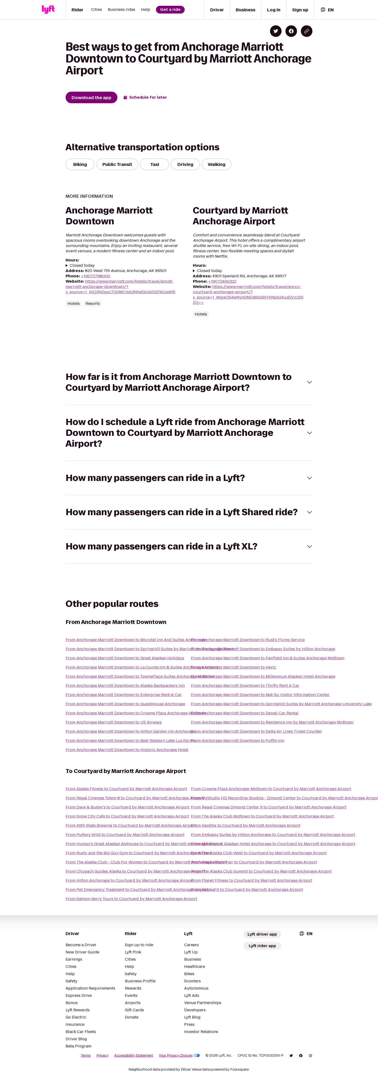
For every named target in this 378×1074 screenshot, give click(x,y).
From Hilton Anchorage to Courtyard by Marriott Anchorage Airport (130, 880)
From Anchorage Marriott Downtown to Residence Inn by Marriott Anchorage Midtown (272, 722)
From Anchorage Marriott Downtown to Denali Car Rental (244, 713)
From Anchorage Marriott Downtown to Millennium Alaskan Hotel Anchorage (263, 676)
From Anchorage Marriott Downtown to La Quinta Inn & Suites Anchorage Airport (142, 667)
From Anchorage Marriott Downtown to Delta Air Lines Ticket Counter (256, 731)
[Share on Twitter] (276, 31)
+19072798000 (95, 276)
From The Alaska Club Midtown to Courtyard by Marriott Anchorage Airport (262, 816)
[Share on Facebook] (291, 31)
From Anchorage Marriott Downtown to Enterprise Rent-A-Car (124, 695)
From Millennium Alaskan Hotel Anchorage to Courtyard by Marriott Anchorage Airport (273, 844)
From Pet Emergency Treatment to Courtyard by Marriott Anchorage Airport (137, 889)
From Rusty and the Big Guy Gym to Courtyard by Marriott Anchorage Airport (139, 853)
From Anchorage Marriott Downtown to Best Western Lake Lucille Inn (131, 740)
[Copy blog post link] (306, 31)
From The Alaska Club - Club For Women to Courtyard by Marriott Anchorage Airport (146, 862)
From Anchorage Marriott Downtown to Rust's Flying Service (248, 640)
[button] (189, 382)
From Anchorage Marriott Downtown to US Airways (114, 722)
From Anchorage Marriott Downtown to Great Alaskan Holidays (125, 658)
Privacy (102, 1055)
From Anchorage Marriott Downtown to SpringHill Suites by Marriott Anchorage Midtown (150, 649)
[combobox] (327, 10)
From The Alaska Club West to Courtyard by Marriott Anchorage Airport (259, 853)
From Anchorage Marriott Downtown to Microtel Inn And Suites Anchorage (136, 640)
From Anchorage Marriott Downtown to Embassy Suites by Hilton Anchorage (263, 649)
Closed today (82, 265)
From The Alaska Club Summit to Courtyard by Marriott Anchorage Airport (261, 871)
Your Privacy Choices (179, 1055)
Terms (86, 1055)
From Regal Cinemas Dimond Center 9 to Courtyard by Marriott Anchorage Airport (268, 807)
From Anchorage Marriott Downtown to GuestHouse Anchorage (125, 704)
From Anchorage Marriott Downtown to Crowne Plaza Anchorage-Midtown (136, 713)
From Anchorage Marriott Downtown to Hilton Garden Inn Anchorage (131, 731)
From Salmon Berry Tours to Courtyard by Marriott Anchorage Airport (131, 899)
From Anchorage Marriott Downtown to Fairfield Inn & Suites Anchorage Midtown (267, 658)
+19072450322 (222, 281)
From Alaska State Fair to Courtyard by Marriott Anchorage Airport (254, 862)
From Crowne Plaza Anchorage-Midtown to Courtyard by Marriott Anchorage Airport (271, 789)
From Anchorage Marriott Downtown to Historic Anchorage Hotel (127, 749)
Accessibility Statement (133, 1055)
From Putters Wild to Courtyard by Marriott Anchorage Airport (125, 834)
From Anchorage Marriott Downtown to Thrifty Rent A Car (245, 685)
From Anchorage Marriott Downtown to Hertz (233, 667)
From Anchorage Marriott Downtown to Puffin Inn (237, 740)
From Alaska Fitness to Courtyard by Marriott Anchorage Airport (126, 789)
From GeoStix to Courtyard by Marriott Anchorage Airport (245, 825)
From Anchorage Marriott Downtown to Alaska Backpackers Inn (125, 685)
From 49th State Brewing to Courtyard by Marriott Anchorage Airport (131, 825)
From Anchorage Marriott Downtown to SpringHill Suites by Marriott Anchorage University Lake (281, 704)
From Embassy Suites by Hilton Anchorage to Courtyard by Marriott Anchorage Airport (273, 834)
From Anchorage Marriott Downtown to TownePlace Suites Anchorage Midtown (140, 676)
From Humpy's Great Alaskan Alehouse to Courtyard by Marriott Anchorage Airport (144, 844)
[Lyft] (48, 9)
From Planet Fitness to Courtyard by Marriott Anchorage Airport (251, 880)
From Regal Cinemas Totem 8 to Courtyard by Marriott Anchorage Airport (135, 798)
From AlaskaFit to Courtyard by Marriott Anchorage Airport (247, 889)
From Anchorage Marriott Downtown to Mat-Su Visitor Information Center (260, 695)
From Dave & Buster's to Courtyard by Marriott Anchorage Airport (127, 807)
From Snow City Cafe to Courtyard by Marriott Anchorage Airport (127, 816)
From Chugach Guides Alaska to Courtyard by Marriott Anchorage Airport (135, 871)
